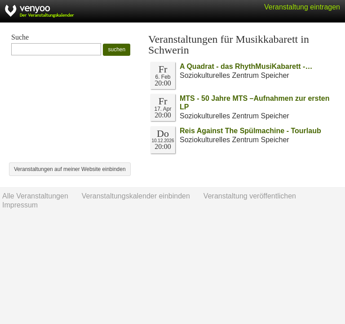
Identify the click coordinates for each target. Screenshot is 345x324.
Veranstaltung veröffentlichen (249, 196)
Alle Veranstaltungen (35, 196)
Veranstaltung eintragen (302, 7)
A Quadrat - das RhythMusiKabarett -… (246, 66)
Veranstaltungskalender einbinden (136, 196)
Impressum (20, 205)
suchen (116, 49)
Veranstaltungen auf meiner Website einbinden (70, 169)
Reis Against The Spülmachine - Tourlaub (250, 131)
